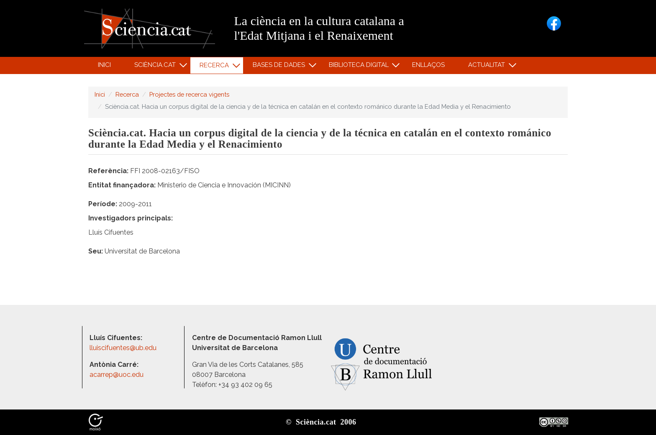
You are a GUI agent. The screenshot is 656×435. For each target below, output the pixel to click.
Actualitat (488, 66)
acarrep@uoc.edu (117, 375)
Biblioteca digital (359, 66)
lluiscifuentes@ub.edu (124, 348)
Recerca (215, 67)
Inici (104, 65)
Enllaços (428, 65)
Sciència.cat (156, 66)
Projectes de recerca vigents (189, 94)
